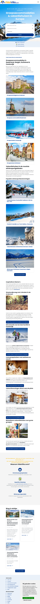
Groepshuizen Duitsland (13, 163)
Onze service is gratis (11, 583)
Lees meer (10, 539)
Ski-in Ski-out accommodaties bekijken (15, 417)
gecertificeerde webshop (22, 484)
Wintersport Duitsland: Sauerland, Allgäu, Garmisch (18, 270)
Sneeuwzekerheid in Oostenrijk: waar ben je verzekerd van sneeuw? (27, 522)
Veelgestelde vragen (11, 587)
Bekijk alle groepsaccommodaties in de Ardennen (17, 322)
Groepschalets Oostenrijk (14, 140)
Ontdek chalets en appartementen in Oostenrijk (17, 354)
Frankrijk (9, 598)
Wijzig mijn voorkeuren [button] (27, 600)
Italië (8, 602)
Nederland (9, 593)
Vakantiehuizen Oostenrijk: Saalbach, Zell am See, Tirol (19, 200)
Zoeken (20, 34)
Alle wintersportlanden (20, 274)
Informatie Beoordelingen (12, 586)
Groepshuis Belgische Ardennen (16, 95)
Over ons (9, 579)
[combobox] (20, 31)
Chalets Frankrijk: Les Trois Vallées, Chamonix (20, 224)
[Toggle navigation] (38, 2)
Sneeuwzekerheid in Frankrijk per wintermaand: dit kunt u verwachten (12, 554)
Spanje (8, 601)
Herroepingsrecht (11, 584)
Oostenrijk (9, 599)
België (8, 596)
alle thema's (17, 289)
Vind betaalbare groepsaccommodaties (15, 448)
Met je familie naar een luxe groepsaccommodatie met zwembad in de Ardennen (12, 522)
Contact (9, 581)
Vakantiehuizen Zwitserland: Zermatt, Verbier (20, 246)
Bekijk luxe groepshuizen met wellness (15, 385)
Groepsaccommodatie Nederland (16, 118)
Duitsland (9, 594)
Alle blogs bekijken (20, 570)
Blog (8, 589)
